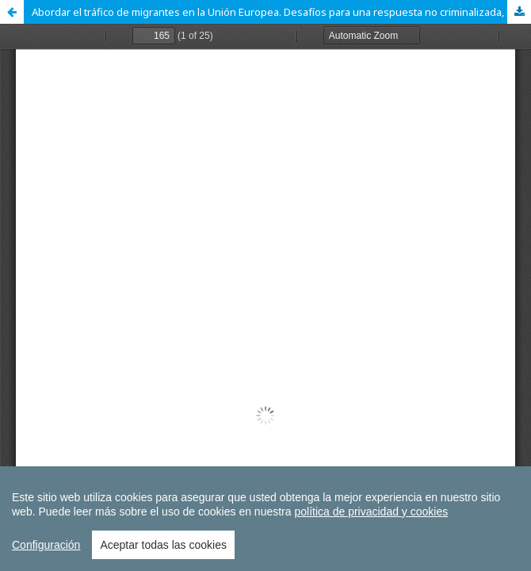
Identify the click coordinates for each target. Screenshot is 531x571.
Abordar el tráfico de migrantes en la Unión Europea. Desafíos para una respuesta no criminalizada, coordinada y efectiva (281, 12)
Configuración (46, 544)
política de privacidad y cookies (371, 511)
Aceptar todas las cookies (163, 544)
